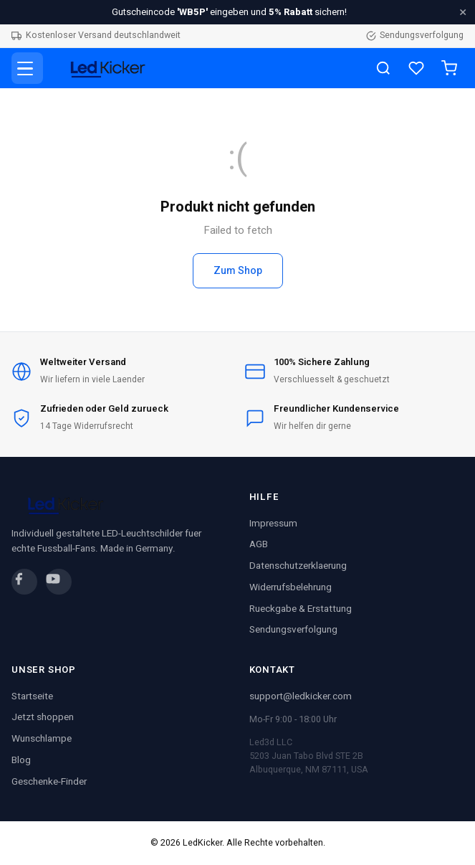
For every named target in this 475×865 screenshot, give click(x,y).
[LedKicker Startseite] (103, 68)
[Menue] (27, 68)
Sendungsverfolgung (415, 35)
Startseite (32, 696)
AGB (258, 544)
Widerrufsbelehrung (290, 587)
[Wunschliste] (416, 68)
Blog (21, 760)
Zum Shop (237, 270)
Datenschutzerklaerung (298, 566)
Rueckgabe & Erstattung (300, 609)
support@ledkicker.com (300, 696)
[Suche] (383, 68)
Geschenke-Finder (49, 782)
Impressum (273, 523)
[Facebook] (24, 582)
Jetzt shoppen (42, 717)
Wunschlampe (41, 739)
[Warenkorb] (449, 68)
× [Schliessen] (462, 12)
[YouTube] (59, 582)
